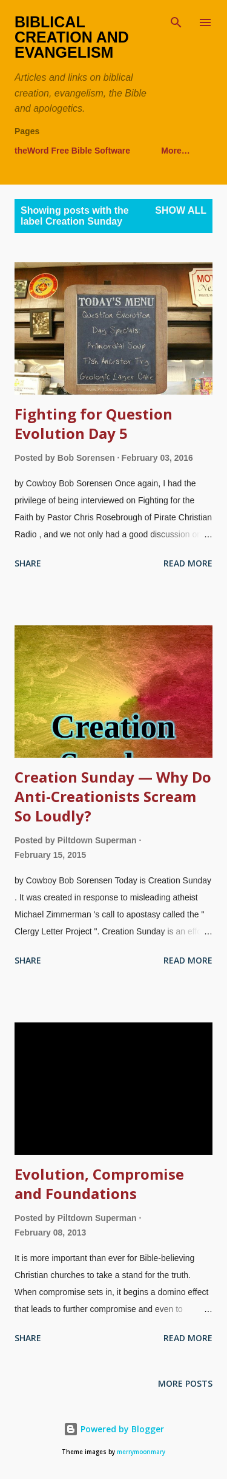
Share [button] (28, 563)
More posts (185, 1383)
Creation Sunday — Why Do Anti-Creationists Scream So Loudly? (113, 796)
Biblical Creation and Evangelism (72, 37)
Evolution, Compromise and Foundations (99, 1183)
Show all (180, 210)
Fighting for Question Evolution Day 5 (94, 423)
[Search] (176, 22)
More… (175, 150)
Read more (187, 563)
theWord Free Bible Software (72, 150)
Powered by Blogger (114, 1429)
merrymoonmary (141, 1452)
